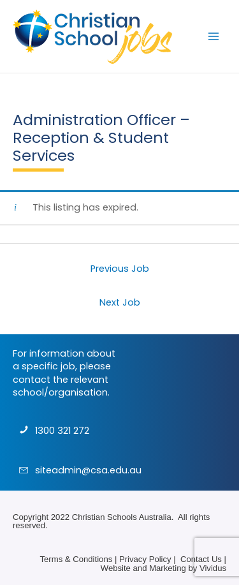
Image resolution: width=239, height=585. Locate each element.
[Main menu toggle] (213, 36)
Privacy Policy (145, 559)
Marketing (167, 568)
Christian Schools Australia (121, 517)
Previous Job (120, 268)
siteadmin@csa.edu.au (88, 470)
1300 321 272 (62, 430)
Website (116, 568)
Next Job (119, 302)
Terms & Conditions (76, 559)
